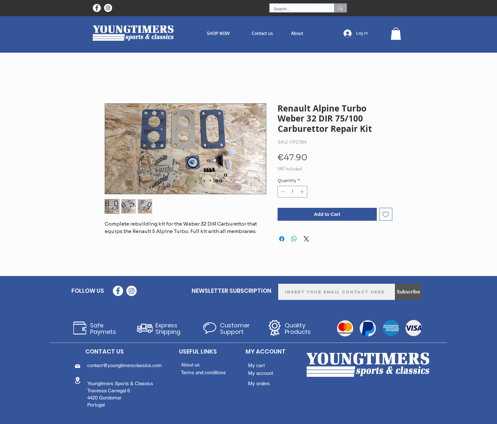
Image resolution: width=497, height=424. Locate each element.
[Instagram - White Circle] (108, 8)
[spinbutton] (292, 191)
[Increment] (303, 191)
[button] (218, 33)
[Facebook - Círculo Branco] (97, 8)
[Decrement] (282, 191)
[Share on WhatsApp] (294, 239)
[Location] (77, 380)
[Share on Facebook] (282, 239)
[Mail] (77, 366)
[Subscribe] (408, 292)
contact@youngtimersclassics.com (124, 365)
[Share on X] (306, 239)
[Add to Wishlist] (386, 214)
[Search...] (297, 9)
